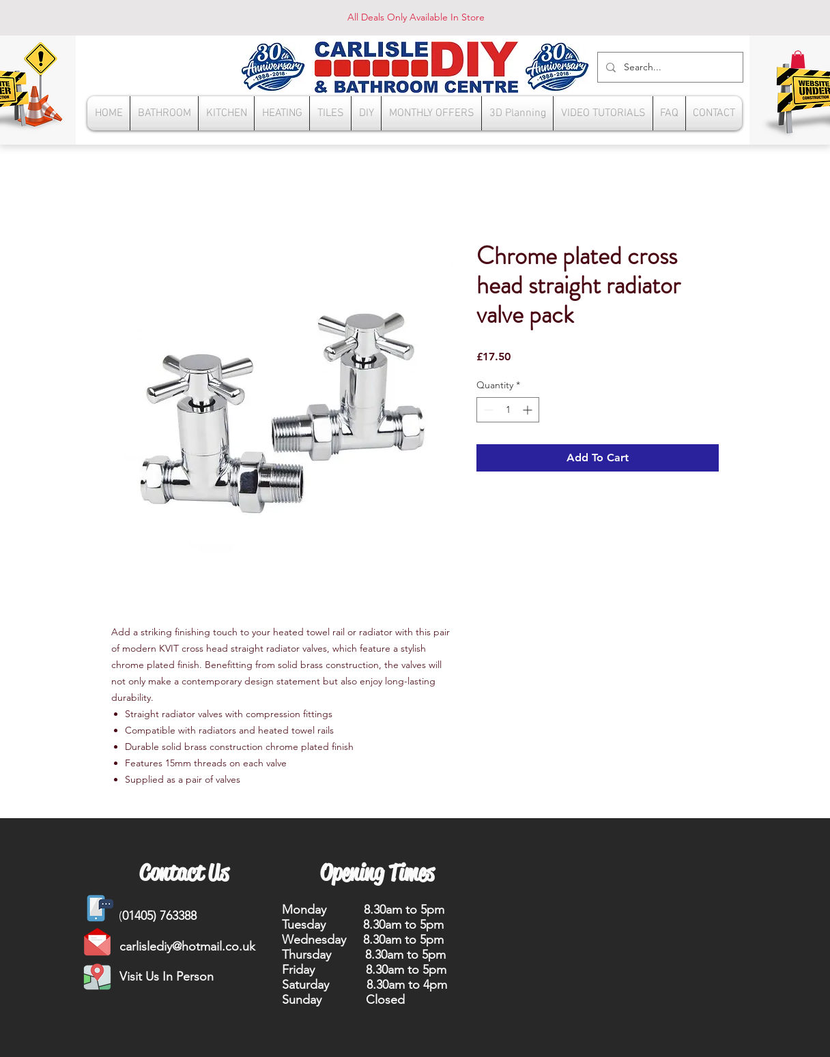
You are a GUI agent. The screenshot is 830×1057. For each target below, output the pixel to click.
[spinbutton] (508, 410)
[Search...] (669, 67)
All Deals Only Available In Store (416, 17)
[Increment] (528, 410)
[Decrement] (487, 410)
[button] (797, 59)
